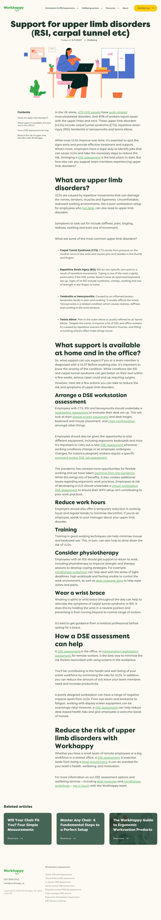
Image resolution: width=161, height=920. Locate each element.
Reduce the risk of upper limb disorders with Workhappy (32, 136)
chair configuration (121, 421)
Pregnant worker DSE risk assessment (63, 882)
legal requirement (94, 762)
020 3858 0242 (11, 877)
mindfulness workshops (71, 572)
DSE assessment (89, 157)
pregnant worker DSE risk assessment (81, 457)
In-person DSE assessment (58, 874)
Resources (110, 8)
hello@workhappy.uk (14, 881)
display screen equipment (90, 417)
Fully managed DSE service (58, 886)
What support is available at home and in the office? (34, 124)
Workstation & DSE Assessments (60, 8)
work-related (118, 112)
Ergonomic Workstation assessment (62, 889)
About (125, 8)
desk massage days (109, 580)
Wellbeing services (90, 8)
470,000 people (89, 112)
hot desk (88, 208)
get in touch (81, 785)
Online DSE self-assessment (58, 867)
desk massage (107, 781)
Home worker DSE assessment (59, 878)
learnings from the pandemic (114, 473)
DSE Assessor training (55, 893)
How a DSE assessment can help (33, 130)
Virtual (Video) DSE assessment (60, 871)
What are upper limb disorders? (33, 118)
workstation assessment (72, 412)
